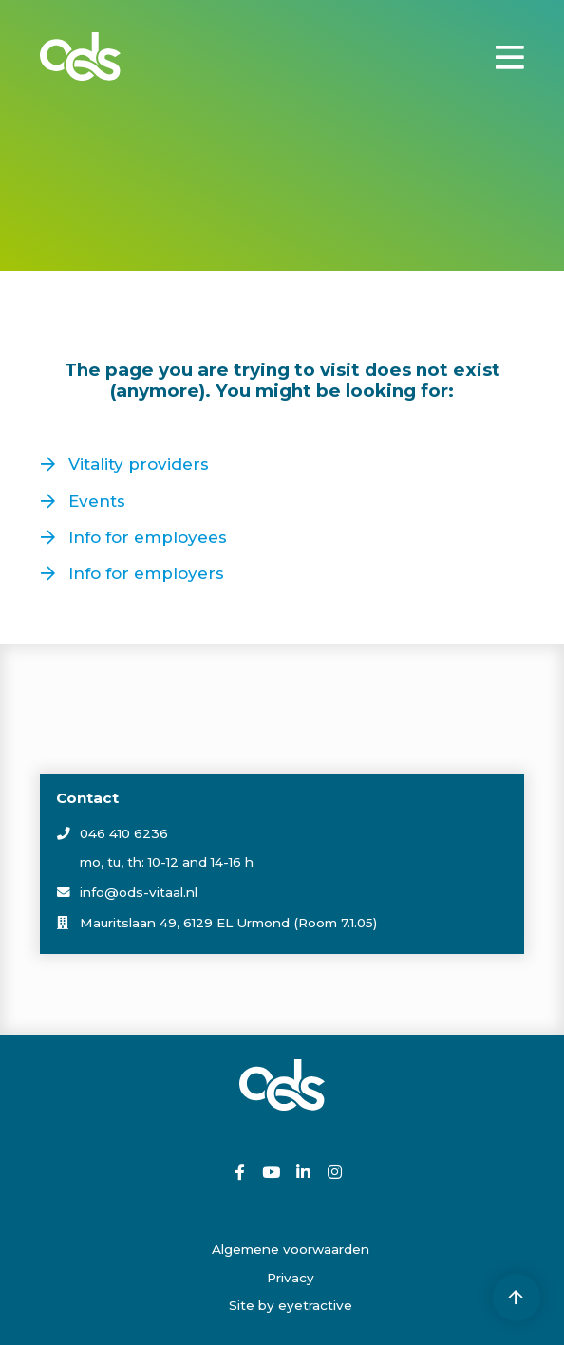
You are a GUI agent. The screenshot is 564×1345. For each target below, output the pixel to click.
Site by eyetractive (290, 1305)
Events (96, 501)
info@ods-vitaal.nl (138, 892)
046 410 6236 (124, 833)
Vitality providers (138, 464)
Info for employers (146, 573)
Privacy (290, 1277)
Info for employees (147, 537)
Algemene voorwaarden (290, 1249)
